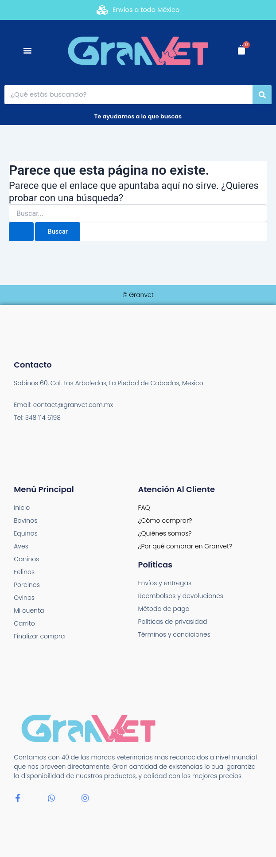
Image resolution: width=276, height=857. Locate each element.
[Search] (262, 94)
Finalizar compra (39, 636)
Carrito (24, 623)
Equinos (26, 533)
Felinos (24, 571)
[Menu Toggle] (27, 50)
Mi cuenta (29, 610)
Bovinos (25, 520)
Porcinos (27, 584)
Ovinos (24, 597)
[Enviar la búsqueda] (21, 231)
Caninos (26, 559)
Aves (21, 546)
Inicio (22, 507)
